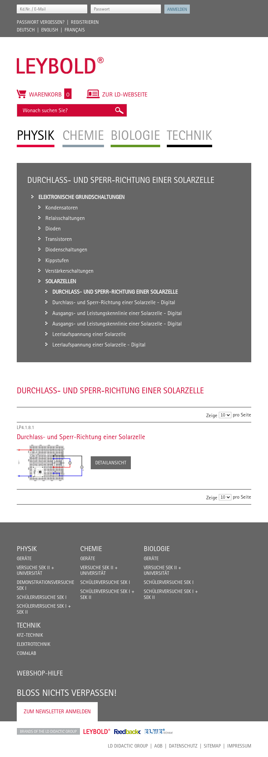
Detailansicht (110, 462)
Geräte (24, 558)
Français (75, 30)
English (49, 30)
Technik (28, 625)
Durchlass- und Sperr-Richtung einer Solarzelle (81, 437)
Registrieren (85, 22)
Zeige (211, 415)
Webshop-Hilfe (40, 673)
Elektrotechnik (33, 644)
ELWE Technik (158, 731)
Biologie (157, 548)
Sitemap (212, 746)
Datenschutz (183, 746)
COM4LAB (26, 653)
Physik (27, 548)
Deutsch (26, 30)
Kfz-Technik (30, 635)
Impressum (239, 746)
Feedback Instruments (127, 731)
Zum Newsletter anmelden (57, 711)
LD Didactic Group (128, 746)
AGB (158, 746)
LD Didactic (48, 731)
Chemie (91, 548)
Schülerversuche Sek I (42, 597)
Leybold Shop (97, 731)
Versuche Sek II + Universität (35, 570)
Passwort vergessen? (41, 22)
